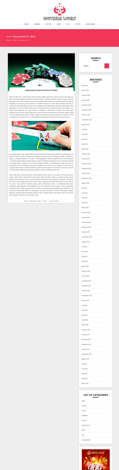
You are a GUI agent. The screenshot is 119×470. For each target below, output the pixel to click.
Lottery (77, 24)
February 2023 (86, 271)
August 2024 (85, 183)
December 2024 (86, 164)
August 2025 (85, 124)
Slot (67, 24)
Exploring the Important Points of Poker (41, 90)
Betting (48, 24)
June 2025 (85, 134)
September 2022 (87, 295)
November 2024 (86, 168)
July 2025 (84, 129)
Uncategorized (86, 440)
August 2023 (85, 242)
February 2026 (86, 95)
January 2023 (86, 276)
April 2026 (85, 85)
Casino (26, 24)
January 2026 (86, 100)
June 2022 (85, 310)
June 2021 (85, 369)
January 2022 (86, 334)
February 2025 (86, 154)
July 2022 (84, 305)
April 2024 (85, 203)
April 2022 (85, 320)
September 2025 (87, 120)
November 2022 (86, 286)
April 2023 (85, 261)
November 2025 (86, 110)
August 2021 (85, 359)
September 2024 (87, 178)
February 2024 (86, 212)
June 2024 (85, 193)
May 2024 (85, 198)
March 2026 (85, 90)
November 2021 (86, 344)
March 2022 (85, 325)
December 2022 (86, 281)
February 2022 (86, 330)
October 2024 (86, 173)
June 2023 (85, 251)
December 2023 (86, 222)
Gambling (37, 24)
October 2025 (86, 115)
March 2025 (85, 149)
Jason (27, 201)
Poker (59, 24)
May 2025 (85, 139)
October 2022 (86, 291)
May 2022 (85, 315)
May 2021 (85, 374)
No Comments (55, 201)
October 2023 (86, 232)
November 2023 (86, 227)
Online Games (90, 24)
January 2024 (86, 217)
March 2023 (85, 266)
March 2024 (85, 207)
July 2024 (84, 188)
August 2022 (85, 300)
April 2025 (85, 144)
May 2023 (85, 256)
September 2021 (87, 354)
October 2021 (86, 349)
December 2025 (86, 105)
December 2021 (86, 339)
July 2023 (84, 247)
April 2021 (85, 378)
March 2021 (85, 383)
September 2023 (87, 237)
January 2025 (86, 159)
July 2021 (84, 364)
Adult (83, 401)
